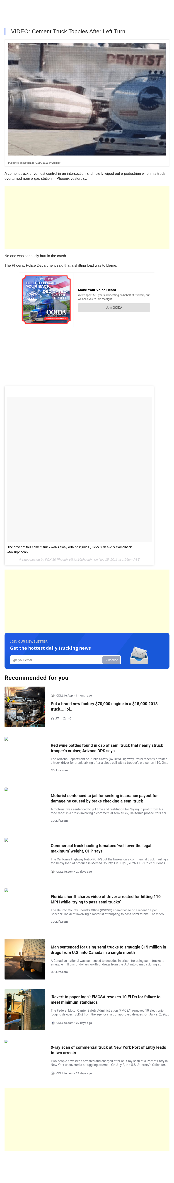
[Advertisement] (87, 217)
